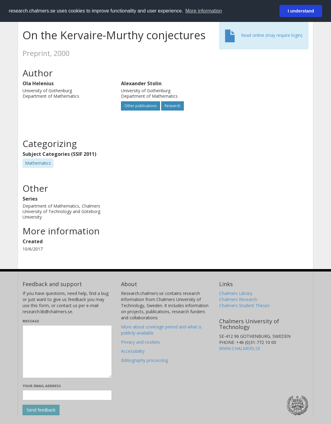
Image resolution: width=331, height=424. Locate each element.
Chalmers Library (235, 293)
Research (172, 105)
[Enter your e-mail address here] (67, 395)
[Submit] (41, 410)
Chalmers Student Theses (244, 305)
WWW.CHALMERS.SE (239, 348)
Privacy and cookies (140, 342)
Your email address (42, 386)
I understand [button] (301, 11)
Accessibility (132, 351)
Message (31, 321)
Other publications (140, 105)
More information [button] (203, 10)
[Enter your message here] (67, 351)
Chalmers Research (238, 299)
